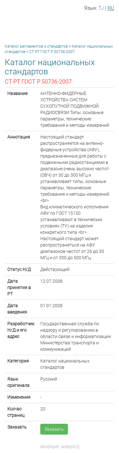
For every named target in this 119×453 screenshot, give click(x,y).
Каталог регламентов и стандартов (36, 46)
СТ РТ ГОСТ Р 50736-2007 (52, 52)
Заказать (54, 429)
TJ (101, 8)
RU (111, 8)
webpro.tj (70, 446)
